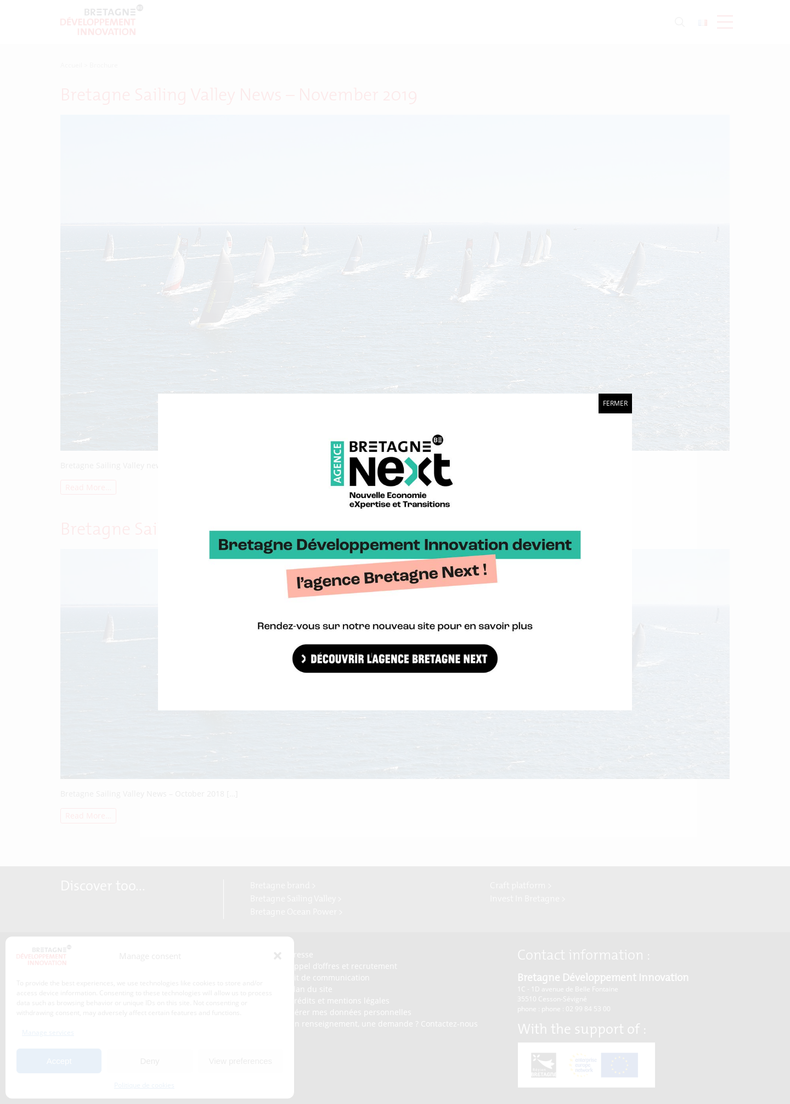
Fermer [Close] (615, 403)
